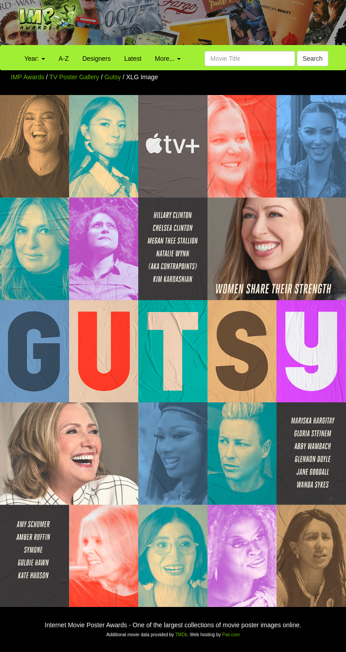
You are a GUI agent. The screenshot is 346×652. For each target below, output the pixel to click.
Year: (34, 58)
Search (313, 58)
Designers (96, 58)
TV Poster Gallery (74, 77)
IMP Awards (27, 77)
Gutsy (114, 77)
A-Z (64, 58)
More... (168, 58)
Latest (132, 58)
